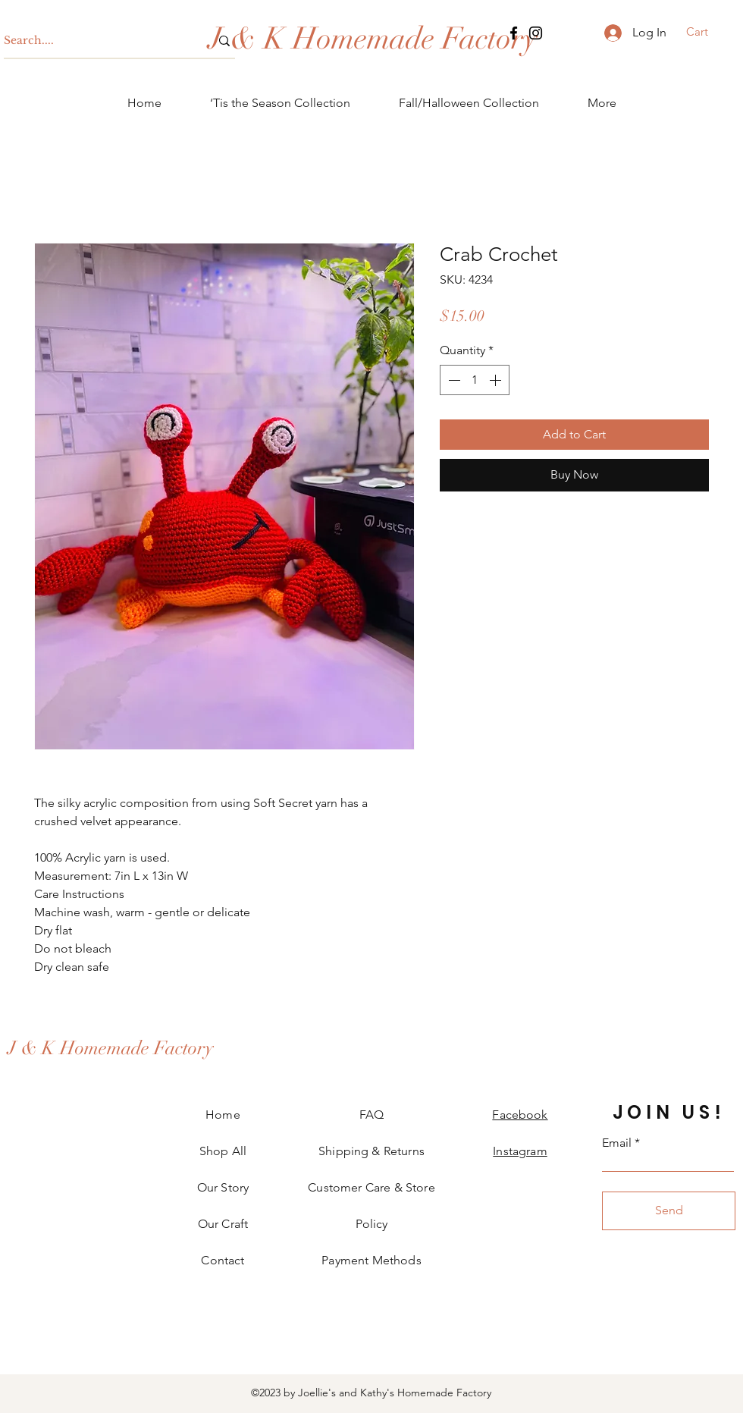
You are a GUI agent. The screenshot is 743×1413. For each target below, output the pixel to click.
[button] (707, 32)
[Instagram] (535, 33)
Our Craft (223, 1224)
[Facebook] (513, 33)
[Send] (668, 1211)
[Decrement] (452, 380)
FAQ (371, 1114)
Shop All (222, 1151)
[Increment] (496, 380)
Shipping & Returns (371, 1151)
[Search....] (95, 41)
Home (222, 1114)
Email (617, 1143)
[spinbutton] (474, 380)
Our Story (223, 1187)
